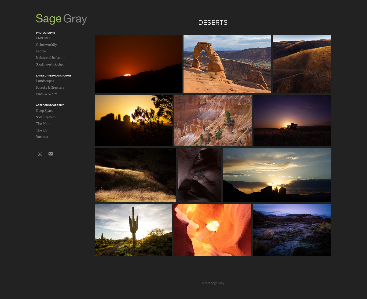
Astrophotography (50, 105)
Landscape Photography (53, 75)
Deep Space (44, 111)
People (41, 51)
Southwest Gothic (50, 64)
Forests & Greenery (50, 87)
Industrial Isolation (51, 58)
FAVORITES (45, 38)
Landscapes (45, 81)
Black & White (47, 94)
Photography (45, 33)
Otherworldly (46, 45)
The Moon (43, 124)
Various (42, 137)
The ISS (42, 130)
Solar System (46, 117)
